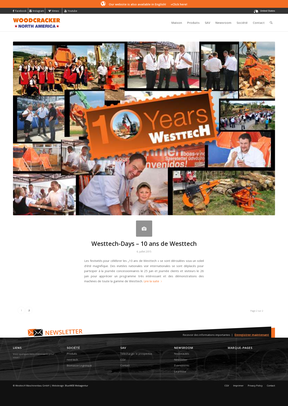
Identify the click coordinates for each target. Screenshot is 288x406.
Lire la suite (153, 281)
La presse (180, 371)
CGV (123, 359)
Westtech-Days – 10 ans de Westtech (144, 243)
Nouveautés (181, 353)
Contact (125, 365)
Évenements (181, 365)
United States (267, 10)
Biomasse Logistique (79, 365)
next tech (72, 359)
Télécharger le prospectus (136, 353)
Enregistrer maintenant (252, 335)
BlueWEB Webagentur (76, 385)
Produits (72, 353)
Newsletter (180, 359)
